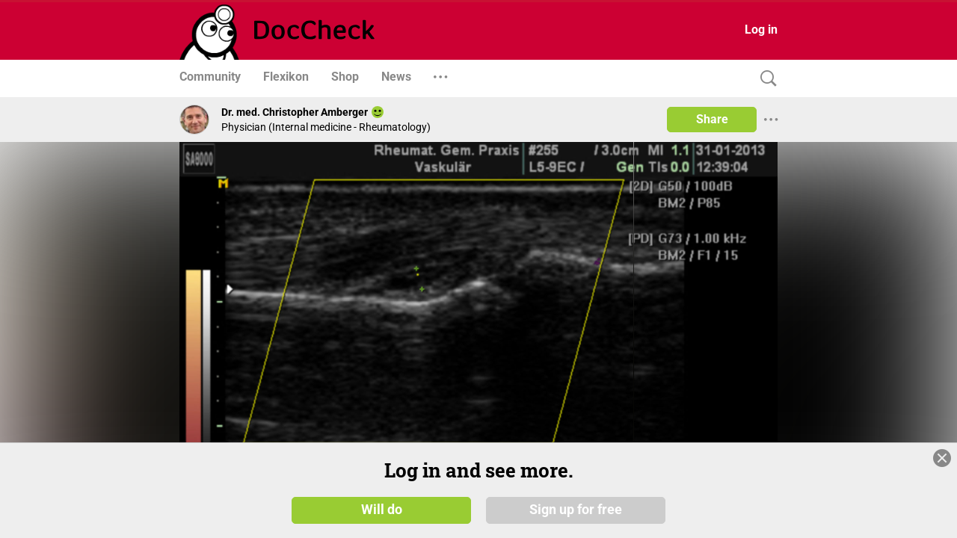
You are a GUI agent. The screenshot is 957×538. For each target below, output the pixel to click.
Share (712, 119)
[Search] (765, 79)
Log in (761, 29)
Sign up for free (575, 509)
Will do (381, 509)
